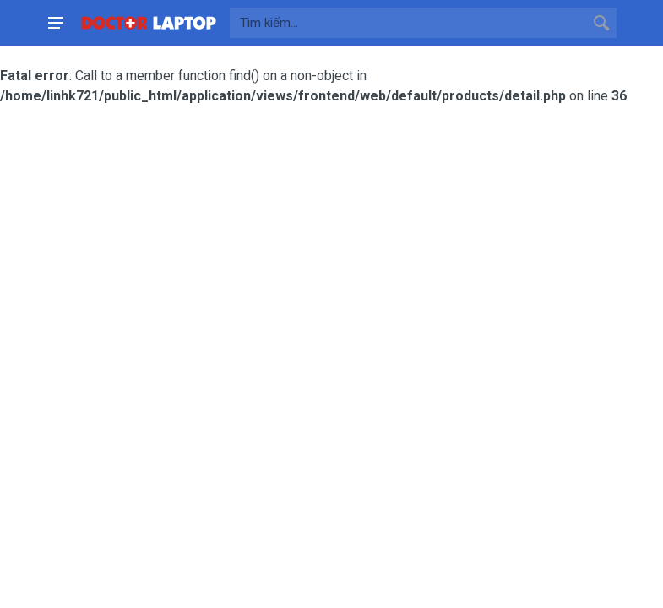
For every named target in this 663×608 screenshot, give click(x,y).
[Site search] (408, 23)
